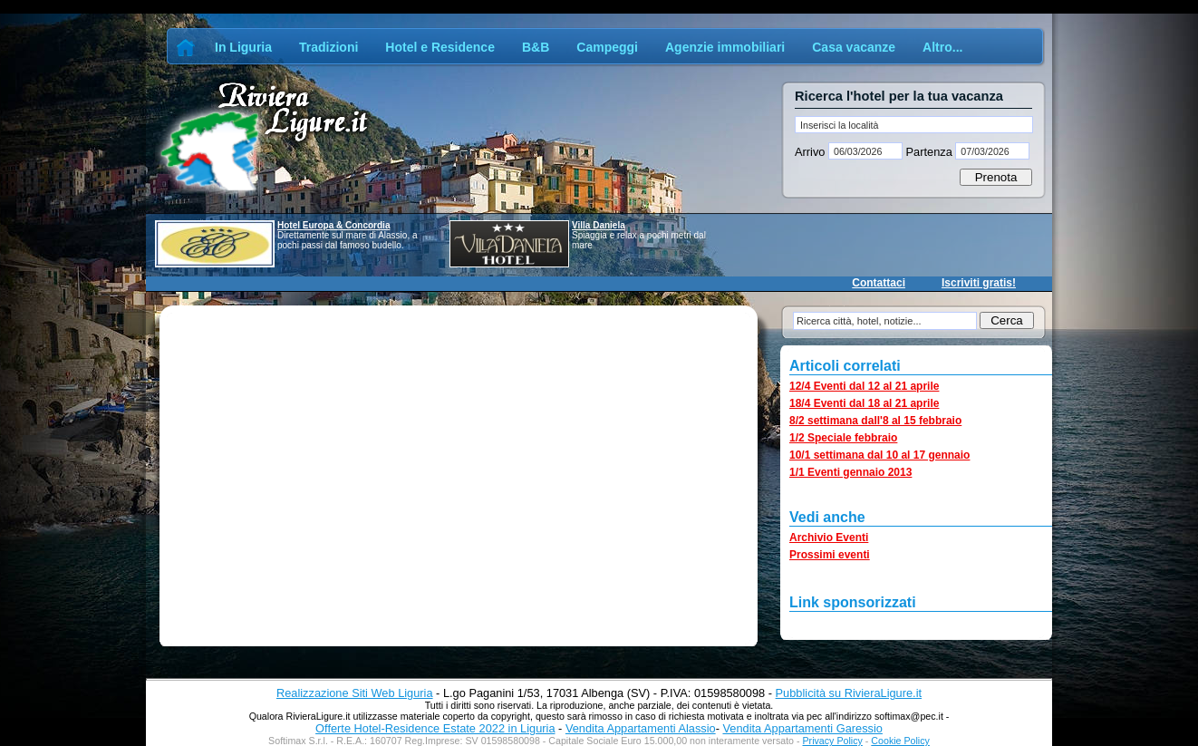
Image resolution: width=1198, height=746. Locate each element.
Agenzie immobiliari (725, 47)
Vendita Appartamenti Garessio (802, 728)
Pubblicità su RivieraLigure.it (849, 693)
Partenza (929, 152)
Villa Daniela (598, 225)
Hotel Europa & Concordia (333, 225)
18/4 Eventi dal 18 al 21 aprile (864, 403)
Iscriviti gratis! (979, 282)
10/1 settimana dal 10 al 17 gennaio (879, 455)
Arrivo (811, 152)
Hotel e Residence (440, 47)
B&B (535, 47)
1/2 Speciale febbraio (843, 437)
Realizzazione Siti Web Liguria (354, 693)
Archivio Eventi (828, 537)
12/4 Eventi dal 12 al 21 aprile (864, 386)
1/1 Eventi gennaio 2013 (850, 472)
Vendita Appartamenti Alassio (640, 728)
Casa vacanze (853, 47)
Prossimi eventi (829, 554)
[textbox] (914, 124)
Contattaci (878, 282)
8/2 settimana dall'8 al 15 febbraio (875, 420)
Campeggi (607, 47)
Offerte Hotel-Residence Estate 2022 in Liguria (435, 728)
